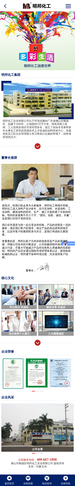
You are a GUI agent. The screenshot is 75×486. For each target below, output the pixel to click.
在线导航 (65, 480)
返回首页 (9, 480)
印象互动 (41, 466)
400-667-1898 (47, 459)
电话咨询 (47, 480)
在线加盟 (28, 480)
